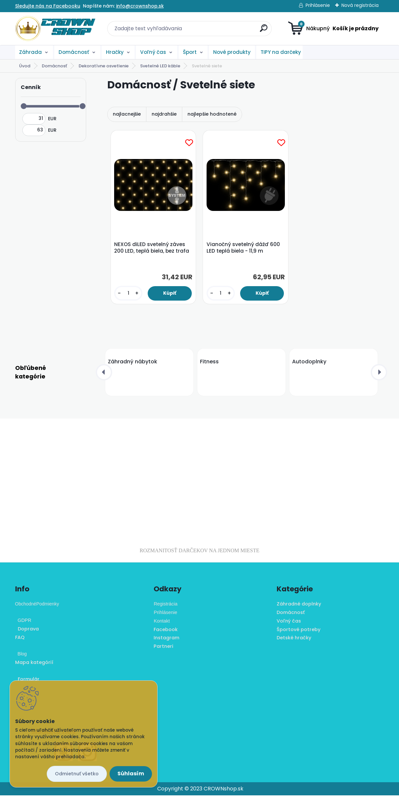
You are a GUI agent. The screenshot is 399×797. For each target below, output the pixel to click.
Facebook (166, 630)
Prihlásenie (318, 5)
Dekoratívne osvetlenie (104, 66)
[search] (263, 30)
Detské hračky (294, 639)
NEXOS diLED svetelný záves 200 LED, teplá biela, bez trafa (152, 248)
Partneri (163, 648)
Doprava (27, 630)
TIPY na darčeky (281, 52)
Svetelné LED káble (160, 66)
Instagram (166, 639)
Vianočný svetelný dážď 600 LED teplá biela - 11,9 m (244, 248)
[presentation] (104, 374)
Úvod (24, 66)
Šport (190, 52)
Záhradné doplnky (299, 605)
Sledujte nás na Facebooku (47, 6)
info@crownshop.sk (140, 6)
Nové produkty (232, 52)
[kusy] (129, 293)
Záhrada (30, 52)
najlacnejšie (127, 114)
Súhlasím (130, 773)
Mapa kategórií (34, 664)
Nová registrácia (360, 5)
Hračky (115, 52)
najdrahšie (164, 114)
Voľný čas (153, 52)
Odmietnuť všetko (77, 773)
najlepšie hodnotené (212, 114)
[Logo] (55, 28)
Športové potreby (298, 630)
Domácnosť (74, 52)
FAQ (20, 639)
